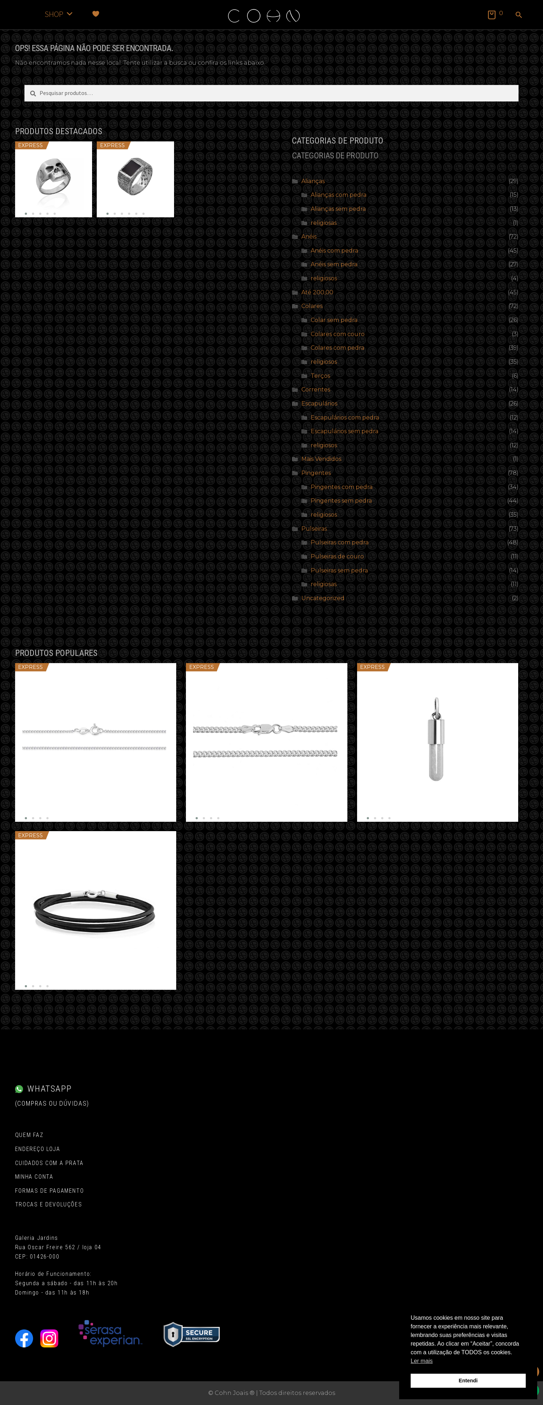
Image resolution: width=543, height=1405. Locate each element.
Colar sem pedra (334, 320)
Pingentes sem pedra (341, 500)
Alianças (313, 181)
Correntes (315, 389)
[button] (519, 15)
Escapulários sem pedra (344, 431)
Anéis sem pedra (334, 264)
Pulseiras (314, 528)
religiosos (324, 278)
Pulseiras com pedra (340, 542)
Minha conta (34, 1176)
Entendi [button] (468, 1380)
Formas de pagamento (49, 1190)
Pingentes (316, 473)
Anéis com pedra (334, 250)
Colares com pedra (337, 347)
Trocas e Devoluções (48, 1204)
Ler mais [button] (422, 1361)
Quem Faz (29, 1135)
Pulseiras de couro (337, 556)
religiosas (324, 222)
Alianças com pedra (338, 194)
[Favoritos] (96, 14)
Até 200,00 (317, 292)
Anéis (308, 236)
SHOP (59, 14)
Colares (312, 306)
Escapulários (319, 403)
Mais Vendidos (321, 459)
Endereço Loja (37, 1149)
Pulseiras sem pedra (339, 570)
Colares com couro (338, 334)
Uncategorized (322, 598)
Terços (320, 375)
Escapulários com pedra (345, 417)
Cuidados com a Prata (49, 1163)
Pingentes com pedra (342, 487)
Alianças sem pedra (338, 208)
